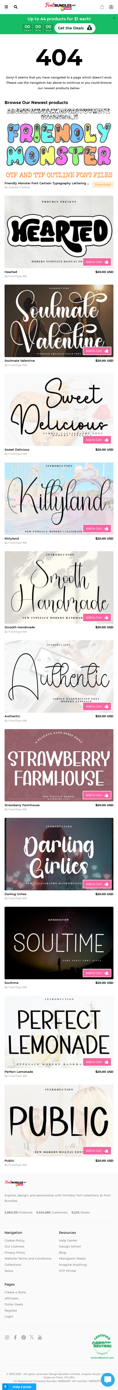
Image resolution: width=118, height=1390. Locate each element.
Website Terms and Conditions (28, 1258)
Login (9, 1316)
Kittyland (12, 538)
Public (9, 1160)
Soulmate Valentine (20, 360)
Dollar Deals (14, 1304)
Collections (13, 1264)
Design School (70, 1246)
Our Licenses (14, 1246)
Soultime (11, 983)
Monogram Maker (72, 1258)
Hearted (11, 272)
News (9, 1271)
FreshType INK (17, 276)
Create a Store (15, 1292)
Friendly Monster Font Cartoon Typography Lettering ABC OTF (47, 183)
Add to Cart (94, 262)
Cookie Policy (15, 1240)
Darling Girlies (15, 894)
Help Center (68, 1240)
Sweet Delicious (17, 449)
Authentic (12, 716)
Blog (62, 1252)
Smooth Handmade (20, 627)
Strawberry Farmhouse (22, 805)
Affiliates (11, 1298)
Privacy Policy (15, 1252)
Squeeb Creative (19, 187)
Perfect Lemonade (19, 1071)
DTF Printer (67, 1271)
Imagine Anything (73, 1264)
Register (11, 1310)
